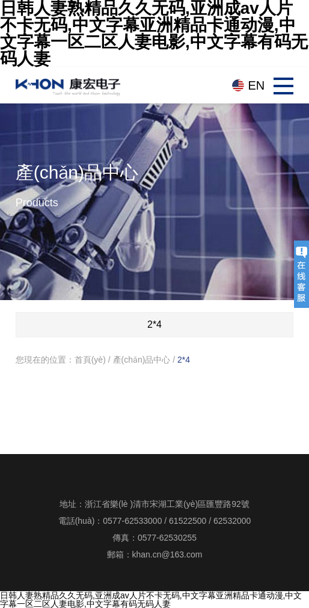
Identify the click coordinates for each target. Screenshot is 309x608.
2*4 (183, 359)
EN (256, 85)
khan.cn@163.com (167, 554)
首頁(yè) (90, 359)
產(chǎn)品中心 (142, 359)
